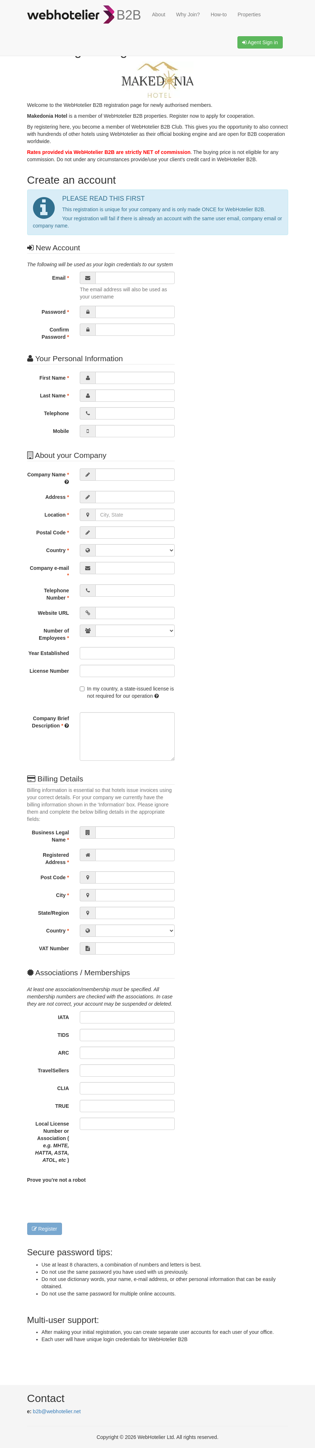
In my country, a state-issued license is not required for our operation (127, 692)
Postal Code (52, 532)
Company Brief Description (50, 722)
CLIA (63, 1088)
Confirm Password (55, 333)
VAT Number (54, 948)
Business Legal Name (50, 836)
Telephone (56, 413)
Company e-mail (49, 571)
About (158, 14)
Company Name (48, 478)
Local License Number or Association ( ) (52, 1142)
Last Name (54, 395)
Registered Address (56, 858)
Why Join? (188, 14)
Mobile (61, 431)
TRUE (62, 1106)
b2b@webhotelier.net (57, 1411)
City (62, 895)
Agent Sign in (260, 42)
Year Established (48, 653)
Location (57, 515)
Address (57, 497)
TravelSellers (53, 1070)
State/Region (53, 913)
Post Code (55, 877)
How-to (219, 14)
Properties (249, 14)
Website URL (53, 613)
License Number (49, 671)
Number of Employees (54, 634)
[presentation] (82, 1201)
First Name (54, 378)
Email (60, 278)
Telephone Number (56, 594)
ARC (63, 1053)
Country (57, 550)
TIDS (63, 1035)
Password (55, 312)
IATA (63, 1017)
